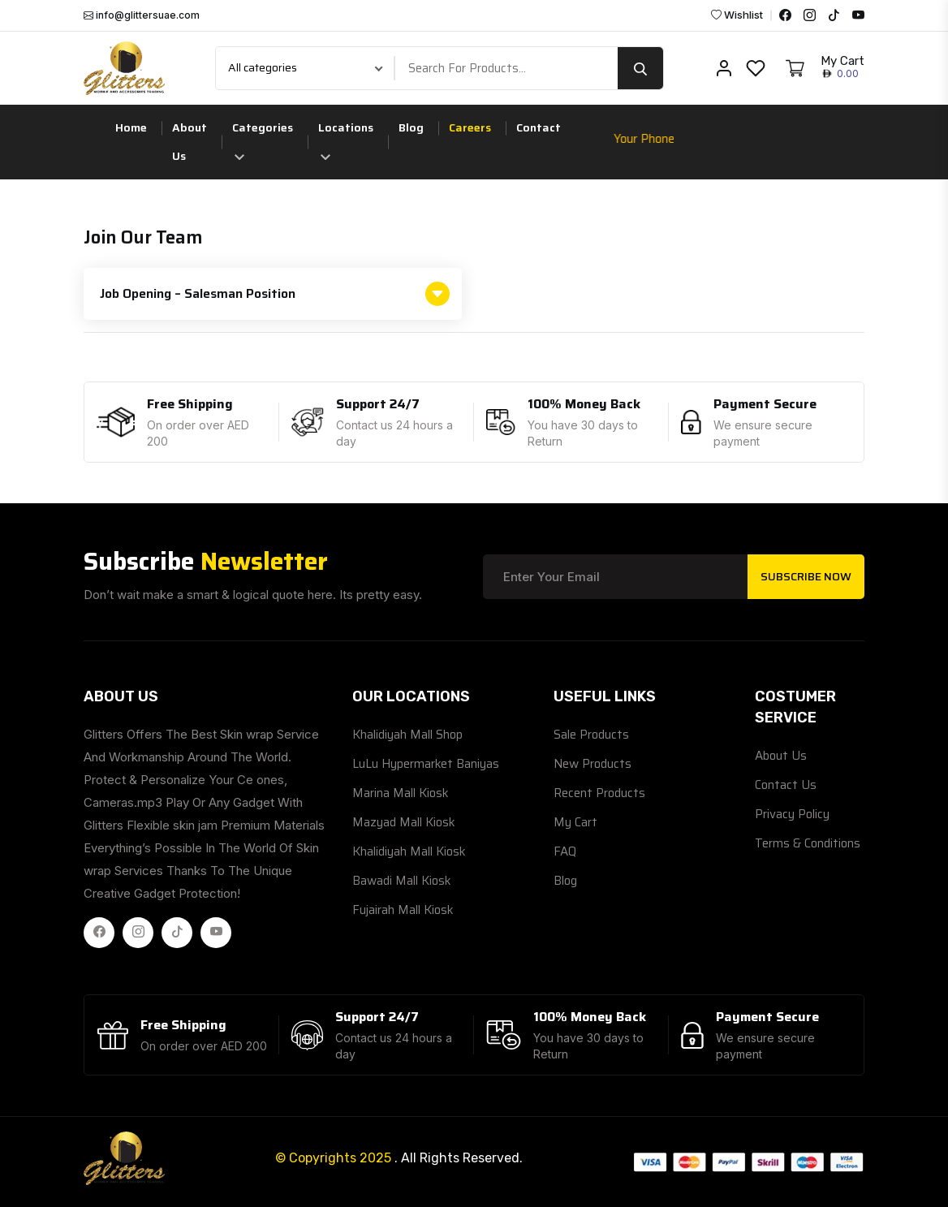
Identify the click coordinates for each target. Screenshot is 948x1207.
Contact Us (786, 785)
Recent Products (599, 793)
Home (131, 127)
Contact (538, 127)
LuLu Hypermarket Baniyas (425, 764)
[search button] (640, 68)
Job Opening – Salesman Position (275, 294)
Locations (345, 139)
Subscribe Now (806, 576)
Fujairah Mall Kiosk (403, 910)
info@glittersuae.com (142, 15)
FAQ (565, 851)
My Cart (575, 822)
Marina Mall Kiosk (400, 793)
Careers (470, 127)
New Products (592, 764)
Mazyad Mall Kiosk (403, 822)
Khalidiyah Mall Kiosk (409, 851)
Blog (411, 127)
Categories (262, 139)
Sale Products (591, 734)
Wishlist (737, 15)
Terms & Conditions (807, 843)
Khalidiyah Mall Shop (407, 734)
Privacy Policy (792, 814)
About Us (189, 142)
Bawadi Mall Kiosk (401, 880)
